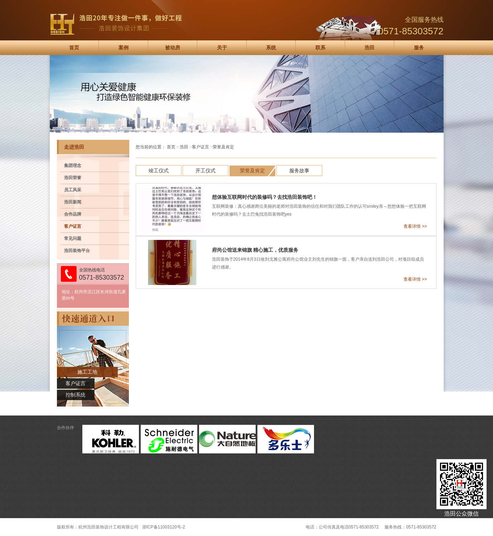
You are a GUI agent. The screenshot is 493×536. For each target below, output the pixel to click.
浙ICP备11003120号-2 (163, 527)
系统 (271, 47)
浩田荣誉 (72, 177)
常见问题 (72, 238)
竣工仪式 (159, 170)
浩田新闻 (72, 202)
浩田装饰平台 (77, 250)
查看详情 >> (415, 226)
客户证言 (72, 226)
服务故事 (299, 170)
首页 (74, 47)
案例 (124, 47)
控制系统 (76, 395)
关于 (222, 47)
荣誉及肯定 (252, 170)
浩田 (369, 47)
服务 (419, 47)
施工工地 (87, 372)
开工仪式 (205, 170)
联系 (320, 47)
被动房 (172, 47)
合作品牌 (72, 214)
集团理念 (72, 165)
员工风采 (72, 189)
